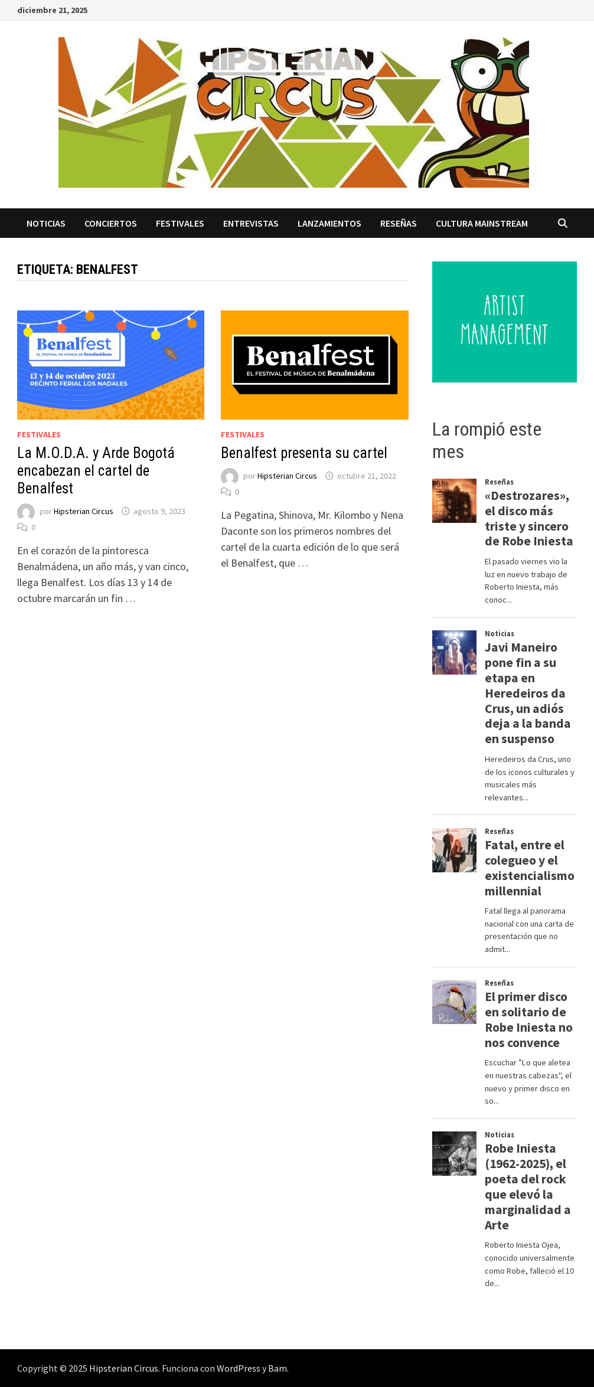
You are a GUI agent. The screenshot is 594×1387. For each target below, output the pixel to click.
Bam (277, 1368)
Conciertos (110, 223)
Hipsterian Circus (83, 511)
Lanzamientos (329, 223)
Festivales (180, 223)
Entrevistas (251, 223)
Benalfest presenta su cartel (304, 453)
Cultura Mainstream (482, 223)
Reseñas (398, 223)
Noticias (46, 223)
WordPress (238, 1368)
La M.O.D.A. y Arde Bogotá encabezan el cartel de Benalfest (96, 470)
